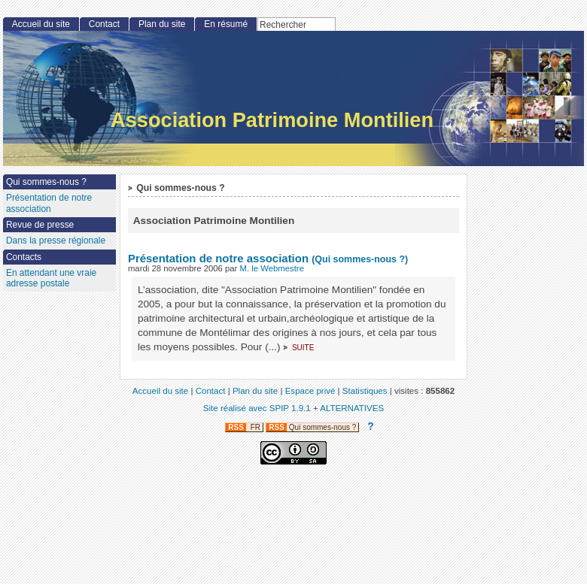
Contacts (23, 257)
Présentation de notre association (218, 258)
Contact (104, 24)
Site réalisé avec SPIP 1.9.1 (257, 408)
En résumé (226, 24)
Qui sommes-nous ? (46, 182)
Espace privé (310, 390)
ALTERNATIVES (352, 408)
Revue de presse (40, 224)
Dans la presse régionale (55, 240)
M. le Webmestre (272, 268)
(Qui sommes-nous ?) (360, 259)
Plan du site (161, 24)
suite (303, 347)
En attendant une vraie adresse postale (51, 278)
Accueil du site (41, 24)
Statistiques (365, 390)
